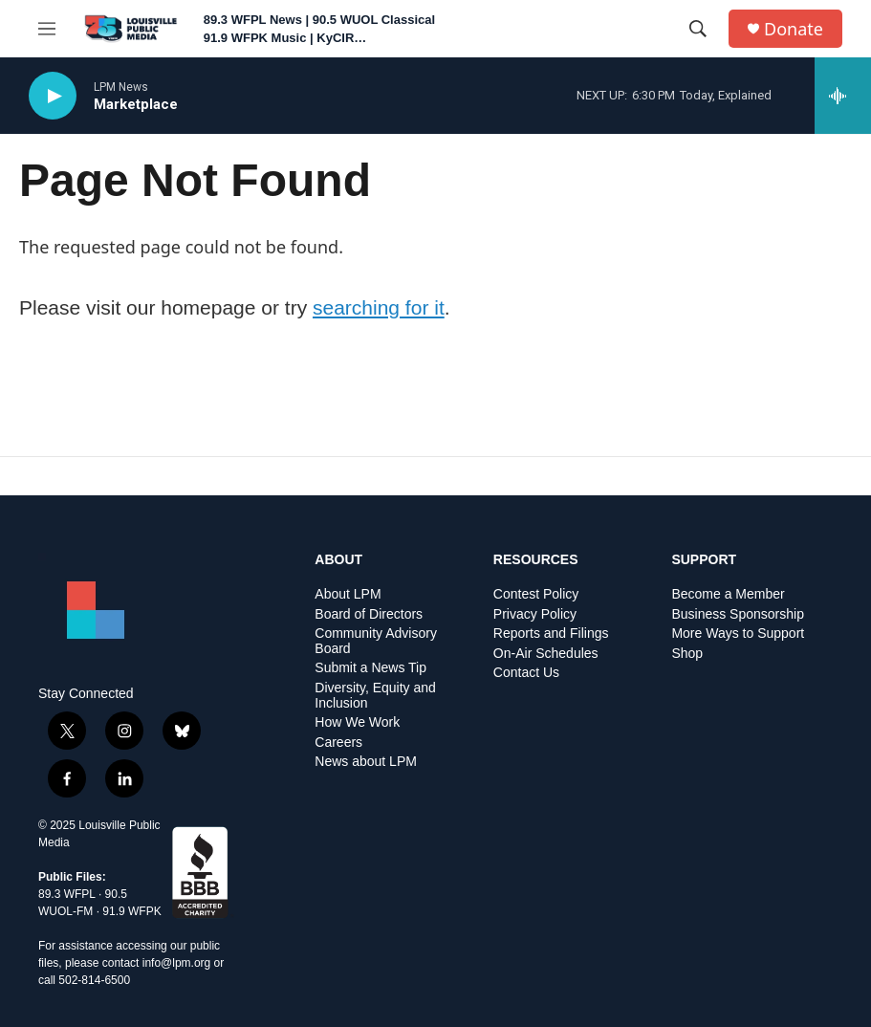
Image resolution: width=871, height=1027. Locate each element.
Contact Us (526, 673)
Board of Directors (369, 614)
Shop (687, 653)
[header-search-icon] (698, 28)
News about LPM (366, 761)
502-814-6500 (94, 980)
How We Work (357, 722)
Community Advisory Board (376, 641)
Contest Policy (535, 594)
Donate (793, 29)
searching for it (379, 307)
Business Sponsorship (737, 614)
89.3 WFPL (67, 894)
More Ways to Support (737, 633)
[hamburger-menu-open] (47, 29)
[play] (52, 96)
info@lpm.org (176, 963)
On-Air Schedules (546, 653)
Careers (338, 742)
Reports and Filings (551, 633)
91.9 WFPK (131, 911)
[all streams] (843, 95)
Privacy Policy (535, 614)
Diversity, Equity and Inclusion (375, 695)
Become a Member (727, 594)
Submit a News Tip (370, 668)
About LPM (348, 594)
